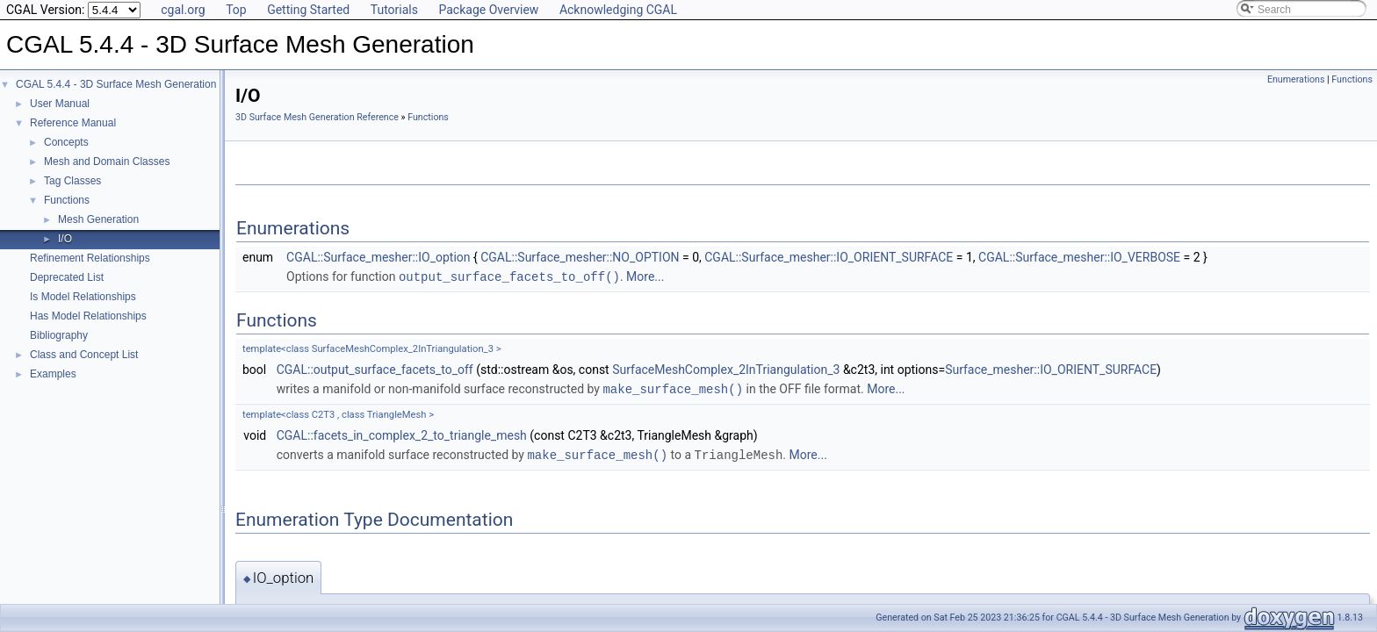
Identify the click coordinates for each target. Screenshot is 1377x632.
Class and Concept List (84, 354)
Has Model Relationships (88, 316)
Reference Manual (73, 123)
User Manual (60, 103)
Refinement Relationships (90, 258)
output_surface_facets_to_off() (509, 276)
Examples (53, 374)
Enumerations (1296, 79)
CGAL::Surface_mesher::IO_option (378, 257)
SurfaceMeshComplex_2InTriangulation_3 (726, 369)
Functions (67, 200)
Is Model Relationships (83, 297)
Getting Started (308, 10)
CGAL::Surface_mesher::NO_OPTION (579, 257)
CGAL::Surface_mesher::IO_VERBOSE (1079, 257)
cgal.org (183, 10)
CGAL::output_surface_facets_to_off (375, 369)
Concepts (66, 142)
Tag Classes (72, 181)
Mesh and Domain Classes (106, 161)
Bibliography (59, 335)
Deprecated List (67, 277)
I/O (65, 239)
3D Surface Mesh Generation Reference (317, 117)
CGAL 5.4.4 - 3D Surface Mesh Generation (116, 84)
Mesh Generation (98, 219)
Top (236, 10)
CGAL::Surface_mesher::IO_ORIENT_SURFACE (828, 257)
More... (645, 276)
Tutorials (394, 10)
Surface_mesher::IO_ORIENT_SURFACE (1051, 369)
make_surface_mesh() (672, 387)
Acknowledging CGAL (618, 10)
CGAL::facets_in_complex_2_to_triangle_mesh (402, 434)
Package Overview (488, 10)
